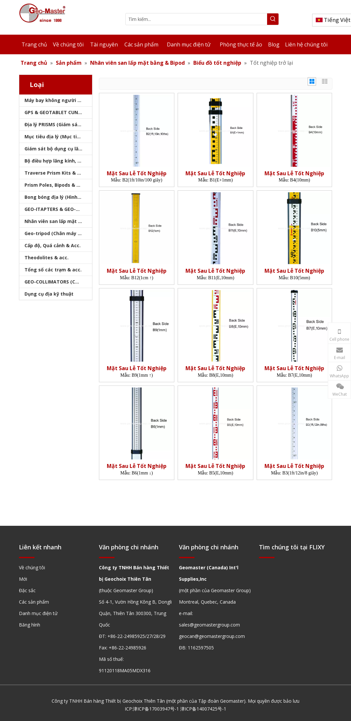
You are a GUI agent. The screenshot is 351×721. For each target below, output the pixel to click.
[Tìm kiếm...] (196, 19)
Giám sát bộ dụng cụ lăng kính (58, 149)
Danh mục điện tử (38, 613)
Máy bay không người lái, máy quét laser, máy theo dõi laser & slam (58, 100)
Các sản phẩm (34, 602)
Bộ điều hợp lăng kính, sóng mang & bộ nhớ (58, 161)
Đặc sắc (27, 590)
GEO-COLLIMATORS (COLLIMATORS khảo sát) (58, 282)
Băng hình (29, 625)
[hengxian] (27, 557)
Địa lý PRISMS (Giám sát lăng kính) (58, 124)
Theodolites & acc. (46, 257)
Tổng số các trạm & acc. (53, 269)
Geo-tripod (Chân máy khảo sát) (58, 233)
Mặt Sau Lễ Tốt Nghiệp (137, 173)
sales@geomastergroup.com (209, 625)
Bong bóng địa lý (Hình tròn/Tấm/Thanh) (58, 197)
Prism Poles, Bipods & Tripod (58, 185)
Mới (23, 579)
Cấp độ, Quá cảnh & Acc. (52, 245)
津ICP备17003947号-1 (156, 709)
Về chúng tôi (32, 567)
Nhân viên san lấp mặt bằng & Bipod (58, 221)
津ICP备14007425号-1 (203, 709)
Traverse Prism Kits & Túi (54, 173)
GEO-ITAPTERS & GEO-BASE (55, 209)
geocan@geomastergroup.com (212, 636)
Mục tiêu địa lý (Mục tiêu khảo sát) (58, 136)
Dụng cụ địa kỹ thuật (48, 294)
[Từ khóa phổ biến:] (273, 19)
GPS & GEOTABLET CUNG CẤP (58, 112)
